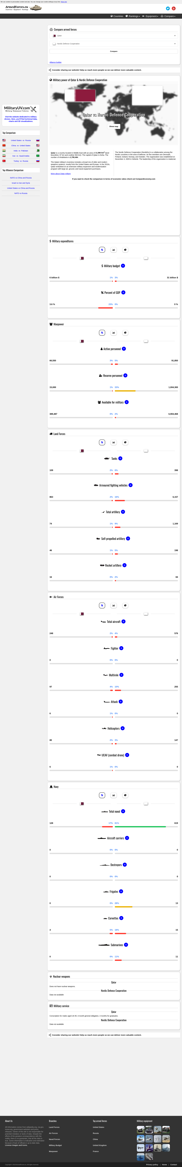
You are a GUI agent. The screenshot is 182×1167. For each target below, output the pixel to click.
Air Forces (53, 1133)
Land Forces (54, 1127)
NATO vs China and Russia (21, 178)
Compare (113, 51)
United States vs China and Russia (21, 188)
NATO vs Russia (20, 193)
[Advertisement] (21, 62)
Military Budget (55, 1145)
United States (98, 1127)
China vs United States (20, 146)
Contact (173, 1165)
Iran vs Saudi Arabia (20, 156)
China (95, 1139)
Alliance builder (56, 62)
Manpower (53, 1151)
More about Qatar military (61, 174)
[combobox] (114, 35)
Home (164, 1165)
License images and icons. (16, 1145)
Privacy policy (152, 1165)
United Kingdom (100, 1145)
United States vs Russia (21, 140)
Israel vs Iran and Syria (21, 183)
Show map (113, 126)
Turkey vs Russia (21, 161)
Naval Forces (54, 1139)
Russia (96, 1133)
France (96, 1151)
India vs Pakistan (21, 151)
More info (64, 2)
